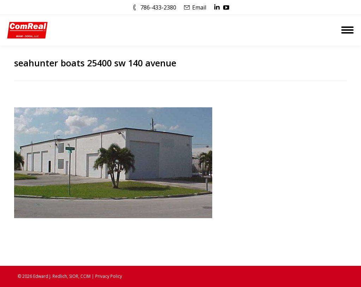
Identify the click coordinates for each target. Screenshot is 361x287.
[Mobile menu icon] (347, 30)
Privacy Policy (108, 276)
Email (199, 7)
